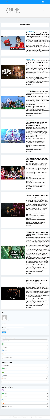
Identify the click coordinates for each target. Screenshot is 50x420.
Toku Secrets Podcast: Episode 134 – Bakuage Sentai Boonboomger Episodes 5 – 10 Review (37, 123)
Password (4, 327)
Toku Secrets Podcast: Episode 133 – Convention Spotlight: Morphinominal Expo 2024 (37, 159)
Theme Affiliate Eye (26, 417)
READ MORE (29, 54)
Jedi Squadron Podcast (30, 59)
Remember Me (5, 330)
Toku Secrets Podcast (30, 31)
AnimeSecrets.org (16, 417)
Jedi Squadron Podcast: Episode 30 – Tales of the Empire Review (37, 196)
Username (4, 323)
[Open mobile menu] (43, 2)
